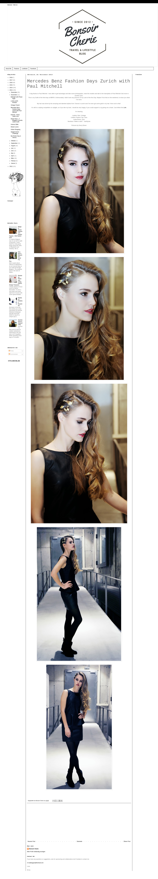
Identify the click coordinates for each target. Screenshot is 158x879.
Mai (12, 153)
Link (125, 107)
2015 (11, 85)
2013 (11, 90)
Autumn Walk (14, 124)
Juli (12, 148)
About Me (8, 68)
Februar (13, 161)
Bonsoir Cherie (33, 849)
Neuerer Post (31, 841)
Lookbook (25, 68)
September (14, 143)
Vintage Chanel (15, 105)
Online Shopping (15, 129)
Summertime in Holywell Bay (20, 322)
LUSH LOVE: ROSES (14, 101)
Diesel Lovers (15, 127)
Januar (13, 163)
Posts (11, 351)
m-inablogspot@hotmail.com (35, 863)
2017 (11, 80)
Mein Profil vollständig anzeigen (36, 851)
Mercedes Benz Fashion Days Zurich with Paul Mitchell (16, 110)
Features (16, 68)
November (14, 95)
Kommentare (13, 354)
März (12, 158)
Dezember (14, 92)
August (13, 145)
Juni (12, 150)
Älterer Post (127, 841)
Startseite (79, 841)
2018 (11, 77)
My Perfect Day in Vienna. (16, 136)
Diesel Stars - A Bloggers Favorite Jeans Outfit (16, 120)
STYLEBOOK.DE (14, 361)
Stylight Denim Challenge (15, 132)
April (12, 156)
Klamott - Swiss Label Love (15, 115)
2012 (11, 166)
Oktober (13, 141)
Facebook (33, 68)
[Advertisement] (79, 823)
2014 (11, 87)
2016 (11, 82)
